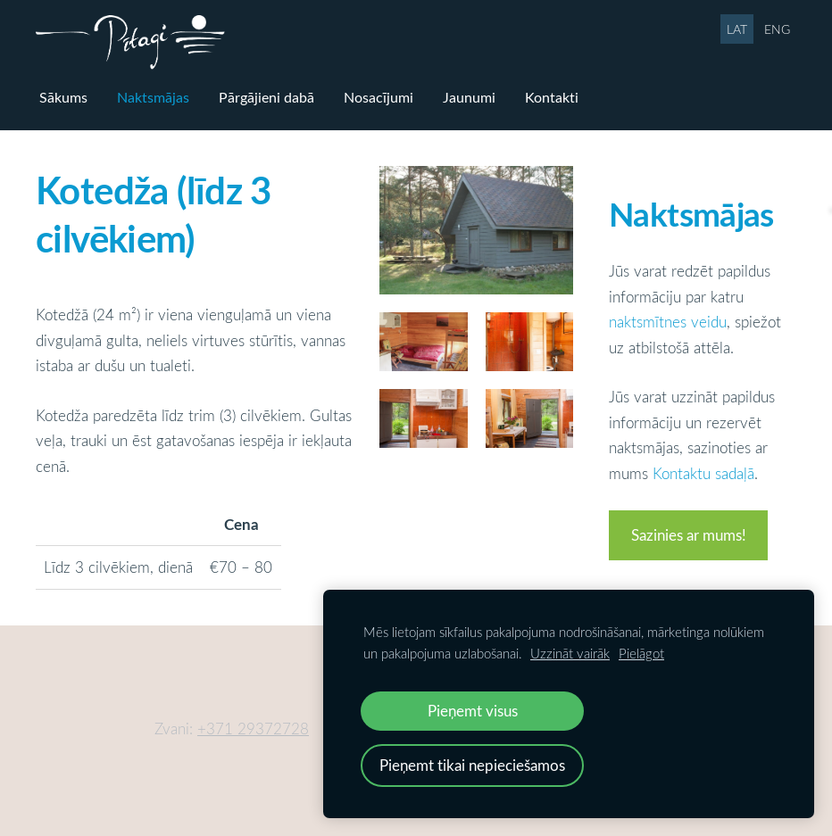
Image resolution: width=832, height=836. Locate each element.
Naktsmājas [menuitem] (153, 97)
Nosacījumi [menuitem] (378, 97)
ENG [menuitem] (777, 29)
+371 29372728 (253, 728)
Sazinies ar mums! (688, 535)
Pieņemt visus (473, 710)
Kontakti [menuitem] (551, 97)
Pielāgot (641, 653)
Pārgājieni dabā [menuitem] (266, 97)
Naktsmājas (691, 213)
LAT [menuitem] (737, 29)
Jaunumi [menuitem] (469, 97)
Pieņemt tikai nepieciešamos (472, 765)
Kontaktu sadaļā (703, 473)
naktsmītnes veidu (668, 321)
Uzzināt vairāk (570, 653)
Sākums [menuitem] (63, 97)
